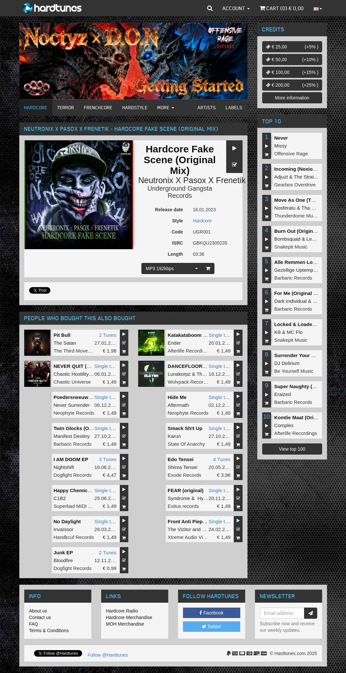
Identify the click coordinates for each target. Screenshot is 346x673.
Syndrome (179, 498)
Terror (65, 107)
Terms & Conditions (49, 630)
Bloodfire (63, 560)
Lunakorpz (179, 374)
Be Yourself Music (293, 371)
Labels (234, 107)
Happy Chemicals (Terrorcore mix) (94, 490)
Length (175, 254)
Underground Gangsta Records (179, 192)
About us (38, 610)
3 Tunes (107, 459)
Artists (207, 107)
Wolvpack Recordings (191, 382)
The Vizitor (179, 529)
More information (292, 97)
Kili (277, 332)
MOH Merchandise (125, 624)
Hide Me (177, 397)
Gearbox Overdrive (295, 184)
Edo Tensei (180, 459)
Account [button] (236, 8)
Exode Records (184, 475)
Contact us (40, 617)
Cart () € (282, 8)
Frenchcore (98, 107)
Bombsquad (287, 239)
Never (281, 138)
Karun (174, 436)
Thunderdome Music (296, 215)
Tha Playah (313, 208)
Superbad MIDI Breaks (78, 506)
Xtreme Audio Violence (192, 537)
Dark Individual (290, 301)
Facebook (211, 612)
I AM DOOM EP (71, 459)
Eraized (282, 394)
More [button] (165, 107)
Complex (284, 425)
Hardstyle (135, 107)
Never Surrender (72, 405)
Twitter (211, 626)
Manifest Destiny (72, 436)
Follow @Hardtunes (108, 655)
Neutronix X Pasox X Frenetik (192, 180)
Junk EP (63, 552)
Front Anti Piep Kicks (192, 521)
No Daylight (67, 521)
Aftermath (178, 405)
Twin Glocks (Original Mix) (84, 428)
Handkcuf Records (74, 537)
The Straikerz (308, 177)
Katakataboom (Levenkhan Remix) (208, 335)
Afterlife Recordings (189, 351)
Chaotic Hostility (71, 374)
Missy (280, 145)
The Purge (207, 374)
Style (177, 220)
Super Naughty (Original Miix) (308, 386)
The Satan (65, 343)
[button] (210, 8)
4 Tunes (221, 459)
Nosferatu (285, 208)
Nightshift (64, 467)
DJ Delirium (287, 363)
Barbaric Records (73, 444)
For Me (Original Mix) (298, 293)
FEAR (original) (185, 490)
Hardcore (35, 107)
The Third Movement (76, 351)
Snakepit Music (291, 247)
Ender (174, 343)
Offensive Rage (291, 153)
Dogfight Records (73, 475)
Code (177, 231)
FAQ (33, 624)
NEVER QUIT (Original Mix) (85, 366)
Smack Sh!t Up (185, 428)
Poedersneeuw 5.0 (75, 397)
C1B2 (60, 498)
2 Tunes (107, 335)
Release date (169, 209)
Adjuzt (281, 177)
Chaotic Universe (72, 382)
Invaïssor (64, 529)
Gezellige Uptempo (295, 270)
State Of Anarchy (186, 444)
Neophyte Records (74, 413)
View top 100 (292, 449)
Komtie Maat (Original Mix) (305, 417)
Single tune (221, 335)
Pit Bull (62, 335)
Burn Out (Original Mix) (301, 231)
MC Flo (294, 332)
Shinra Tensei (182, 467)
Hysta (203, 498)
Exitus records (183, 506)
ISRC (177, 243)
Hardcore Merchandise (129, 617)
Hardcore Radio (122, 610)
